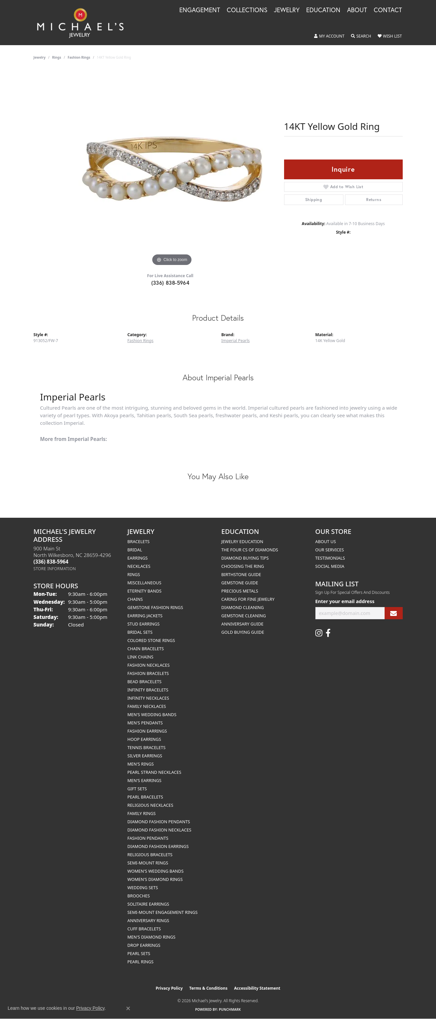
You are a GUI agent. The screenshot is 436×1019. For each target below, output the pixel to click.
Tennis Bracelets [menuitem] (147, 747)
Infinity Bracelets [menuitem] (148, 690)
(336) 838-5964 (170, 282)
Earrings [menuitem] (138, 558)
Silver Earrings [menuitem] (145, 756)
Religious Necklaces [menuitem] (150, 805)
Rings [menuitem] (134, 574)
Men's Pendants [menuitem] (145, 723)
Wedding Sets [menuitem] (143, 887)
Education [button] (323, 10)
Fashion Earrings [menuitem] (147, 731)
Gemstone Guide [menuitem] (239, 583)
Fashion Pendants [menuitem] (148, 838)
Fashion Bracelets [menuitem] (148, 673)
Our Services (329, 550)
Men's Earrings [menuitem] (144, 780)
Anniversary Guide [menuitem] (242, 624)
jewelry (40, 57)
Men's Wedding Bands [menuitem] (152, 714)
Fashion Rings (79, 57)
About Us (325, 541)
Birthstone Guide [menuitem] (241, 574)
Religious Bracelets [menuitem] (150, 855)
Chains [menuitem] (135, 599)
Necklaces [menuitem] (139, 566)
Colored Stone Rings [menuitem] (151, 640)
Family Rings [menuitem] (142, 813)
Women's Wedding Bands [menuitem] (156, 871)
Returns (373, 199)
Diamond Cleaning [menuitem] (242, 607)
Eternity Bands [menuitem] (145, 591)
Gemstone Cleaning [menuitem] (243, 616)
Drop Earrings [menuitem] (144, 945)
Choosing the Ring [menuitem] (242, 566)
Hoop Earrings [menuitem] (144, 739)
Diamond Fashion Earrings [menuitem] (158, 846)
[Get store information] (55, 568)
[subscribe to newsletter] (393, 613)
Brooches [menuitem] (139, 896)
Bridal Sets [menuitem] (140, 632)
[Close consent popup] (128, 1008)
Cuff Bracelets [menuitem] (144, 929)
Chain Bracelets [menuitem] (146, 649)
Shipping (313, 199)
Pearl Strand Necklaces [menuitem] (154, 772)
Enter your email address (345, 601)
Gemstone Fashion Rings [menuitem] (155, 607)
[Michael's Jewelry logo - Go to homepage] (83, 23)
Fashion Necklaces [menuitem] (149, 665)
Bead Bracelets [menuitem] (145, 681)
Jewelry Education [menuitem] (242, 541)
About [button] (357, 10)
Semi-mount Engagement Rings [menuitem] (163, 912)
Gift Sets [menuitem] (137, 789)
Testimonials (330, 558)
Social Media (329, 566)
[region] (172, 169)
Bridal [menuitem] (135, 550)
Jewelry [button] (287, 10)
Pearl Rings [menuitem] (141, 962)
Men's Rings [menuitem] (141, 764)
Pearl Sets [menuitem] (139, 953)
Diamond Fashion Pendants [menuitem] (159, 822)
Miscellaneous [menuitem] (144, 583)
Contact (388, 10)
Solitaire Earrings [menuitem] (148, 904)
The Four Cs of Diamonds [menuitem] (249, 550)
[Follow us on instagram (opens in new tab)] (318, 633)
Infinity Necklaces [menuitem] (148, 698)
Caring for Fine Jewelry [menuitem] (248, 599)
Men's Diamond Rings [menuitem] (152, 937)
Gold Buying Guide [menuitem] (242, 632)
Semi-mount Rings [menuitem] (148, 863)
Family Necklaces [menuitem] (147, 706)
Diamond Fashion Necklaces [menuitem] (159, 830)
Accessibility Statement (257, 988)
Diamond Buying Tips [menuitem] (245, 558)
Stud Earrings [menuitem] (144, 624)
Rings (56, 57)
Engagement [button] (199, 10)
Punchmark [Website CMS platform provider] (230, 1009)
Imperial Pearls (235, 340)
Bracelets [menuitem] (139, 541)
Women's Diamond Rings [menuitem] (155, 879)
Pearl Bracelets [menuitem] (145, 797)
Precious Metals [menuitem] (239, 591)
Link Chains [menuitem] (141, 657)
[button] (329, 36)
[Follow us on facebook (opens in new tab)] (328, 633)
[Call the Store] (51, 561)
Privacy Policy (169, 988)
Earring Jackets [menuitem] (145, 616)
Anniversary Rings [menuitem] (148, 920)
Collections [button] (247, 10)
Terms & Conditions (208, 988)
